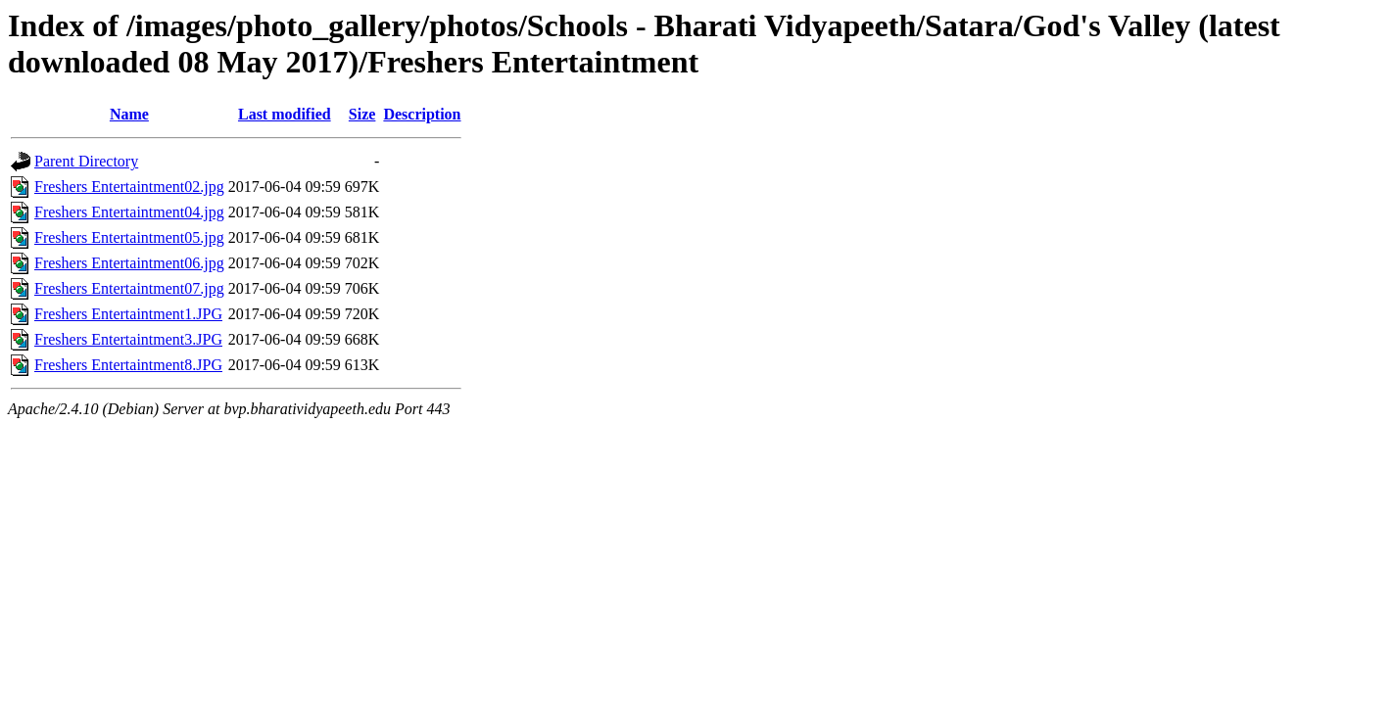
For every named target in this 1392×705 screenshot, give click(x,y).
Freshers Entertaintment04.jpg (129, 212)
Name (129, 114)
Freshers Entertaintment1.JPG (128, 314)
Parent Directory (86, 161)
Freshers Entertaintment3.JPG (128, 339)
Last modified (284, 114)
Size (362, 114)
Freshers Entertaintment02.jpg (129, 186)
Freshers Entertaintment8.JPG (128, 364)
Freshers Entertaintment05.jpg (129, 237)
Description (421, 114)
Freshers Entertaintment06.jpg (129, 263)
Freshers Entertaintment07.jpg (129, 288)
